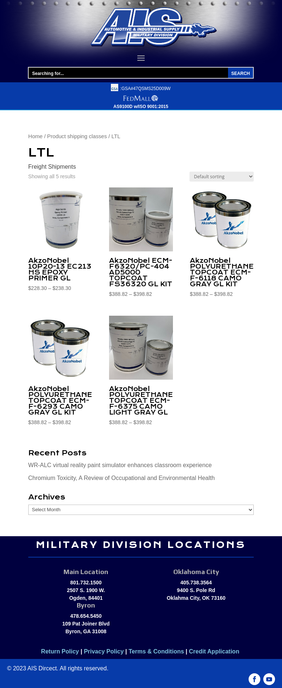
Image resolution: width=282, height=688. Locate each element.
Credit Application (215, 651)
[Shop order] (221, 177)
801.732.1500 (86, 582)
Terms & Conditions (156, 651)
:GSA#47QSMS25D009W (145, 88)
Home (35, 136)
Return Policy (60, 651)
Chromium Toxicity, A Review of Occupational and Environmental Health (121, 478)
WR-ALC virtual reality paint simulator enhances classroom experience (120, 465)
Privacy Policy (104, 651)
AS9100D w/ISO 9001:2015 (140, 106)
